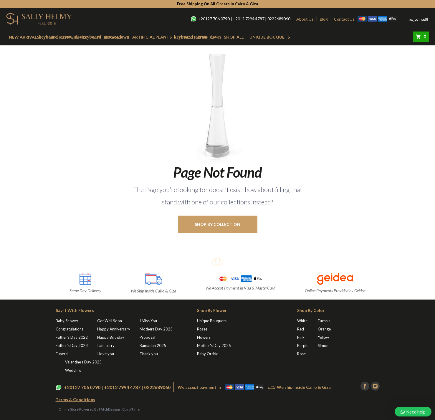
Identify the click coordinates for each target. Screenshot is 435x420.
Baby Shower (67, 320)
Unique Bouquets (269, 36)
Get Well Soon (109, 320)
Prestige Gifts (197, 36)
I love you (105, 353)
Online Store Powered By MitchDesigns (90, 409)
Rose (301, 353)
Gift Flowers (64, 36)
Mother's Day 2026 (214, 345)
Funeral (62, 353)
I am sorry (106, 345)
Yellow (323, 337)
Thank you (149, 353)
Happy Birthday (110, 337)
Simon (323, 345)
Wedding (73, 370)
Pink (301, 337)
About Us (304, 19)
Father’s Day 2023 (72, 345)
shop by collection (217, 224)
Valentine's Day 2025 (83, 362)
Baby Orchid (208, 353)
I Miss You (148, 320)
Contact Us (344, 19)
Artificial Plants (152, 36)
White (302, 320)
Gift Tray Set (107, 36)
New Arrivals (24, 36)
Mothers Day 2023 (156, 329)
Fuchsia (324, 320)
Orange (324, 329)
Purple (302, 345)
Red (300, 329)
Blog (324, 19)
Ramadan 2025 (153, 345)
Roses (202, 329)
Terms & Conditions (75, 399)
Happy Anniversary (113, 329)
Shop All (234, 36)
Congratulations (69, 329)
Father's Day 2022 (72, 337)
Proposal (147, 337)
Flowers (204, 337)
